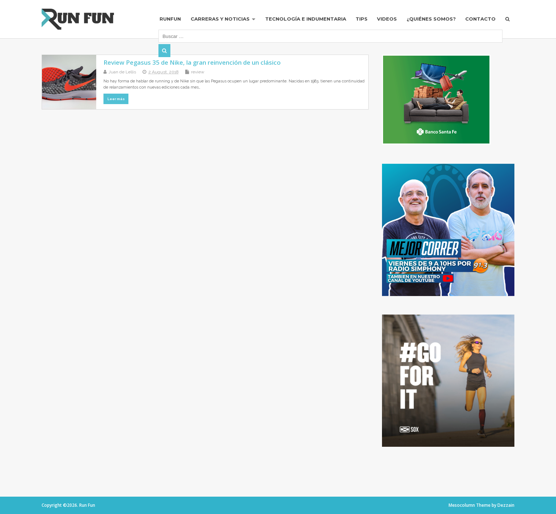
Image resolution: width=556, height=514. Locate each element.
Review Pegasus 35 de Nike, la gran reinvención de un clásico (192, 62)
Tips (362, 19)
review (197, 71)
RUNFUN (170, 19)
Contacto (480, 19)
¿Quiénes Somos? (431, 19)
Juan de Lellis (122, 71)
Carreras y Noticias (220, 19)
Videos (387, 19)
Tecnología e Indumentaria (305, 19)
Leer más (116, 99)
